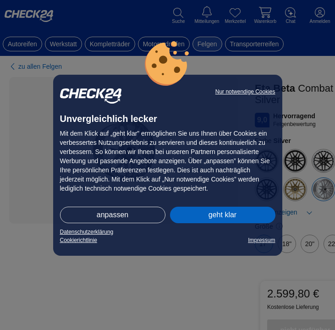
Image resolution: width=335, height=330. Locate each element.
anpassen (112, 215)
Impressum (261, 240)
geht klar (222, 215)
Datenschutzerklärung (87, 232)
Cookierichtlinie (78, 240)
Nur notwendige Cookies (245, 91)
